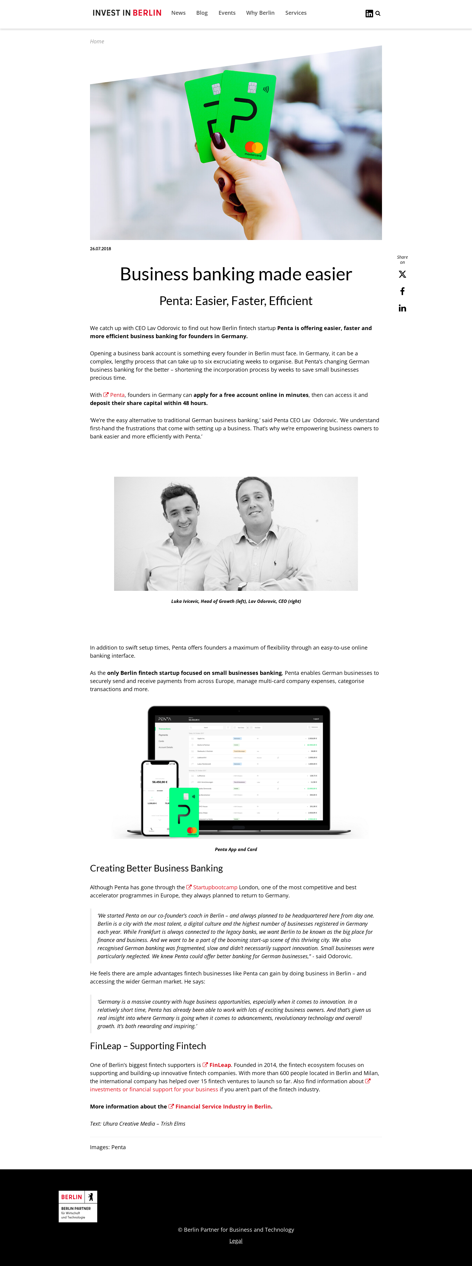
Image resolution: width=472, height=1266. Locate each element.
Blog (202, 12)
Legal (236, 1240)
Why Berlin (260, 12)
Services (296, 12)
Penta (114, 394)
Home (97, 41)
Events (227, 12)
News (178, 12)
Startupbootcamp (212, 887)
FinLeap (217, 1064)
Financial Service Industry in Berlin (220, 1106)
